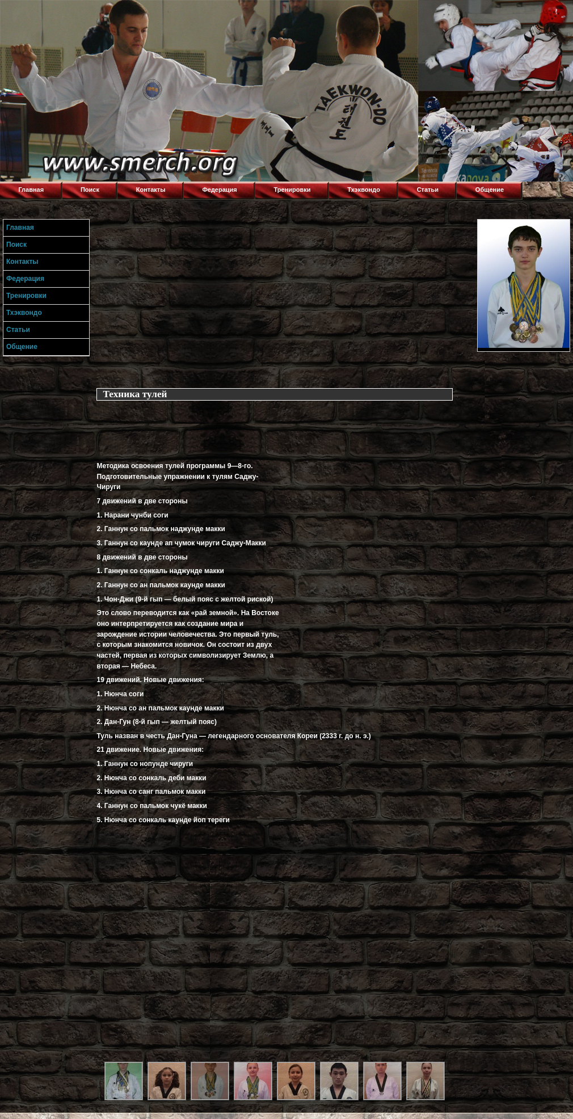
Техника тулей (135, 394)
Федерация (219, 189)
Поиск (90, 189)
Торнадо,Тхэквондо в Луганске (85, 14)
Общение (489, 189)
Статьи (428, 189)
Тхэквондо (363, 189)
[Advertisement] (284, 298)
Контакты (151, 189)
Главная (31, 189)
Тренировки (292, 189)
